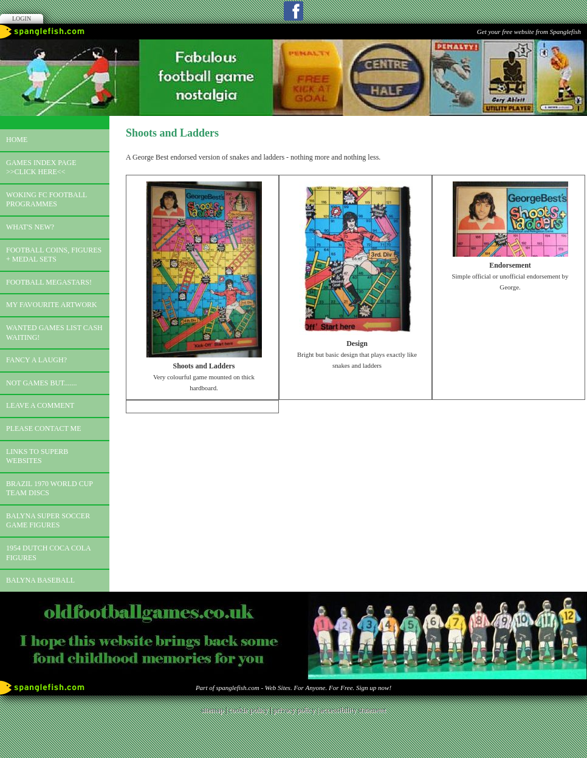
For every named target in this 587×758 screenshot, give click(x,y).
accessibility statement (353, 710)
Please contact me (43, 428)
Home (16, 139)
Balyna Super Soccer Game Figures (48, 521)
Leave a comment (40, 405)
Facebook (293, 11)
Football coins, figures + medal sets (53, 255)
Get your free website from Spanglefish (529, 31)
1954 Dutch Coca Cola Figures (48, 553)
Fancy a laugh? (36, 360)
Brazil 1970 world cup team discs (49, 488)
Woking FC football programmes (46, 200)
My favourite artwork (51, 304)
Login (21, 18)
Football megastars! (49, 282)
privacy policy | (296, 710)
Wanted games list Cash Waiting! (54, 332)
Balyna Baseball (40, 580)
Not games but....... (41, 383)
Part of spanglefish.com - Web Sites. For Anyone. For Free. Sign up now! (293, 687)
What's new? (30, 227)
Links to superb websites (37, 456)
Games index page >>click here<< (41, 167)
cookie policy (248, 710)
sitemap (212, 710)
